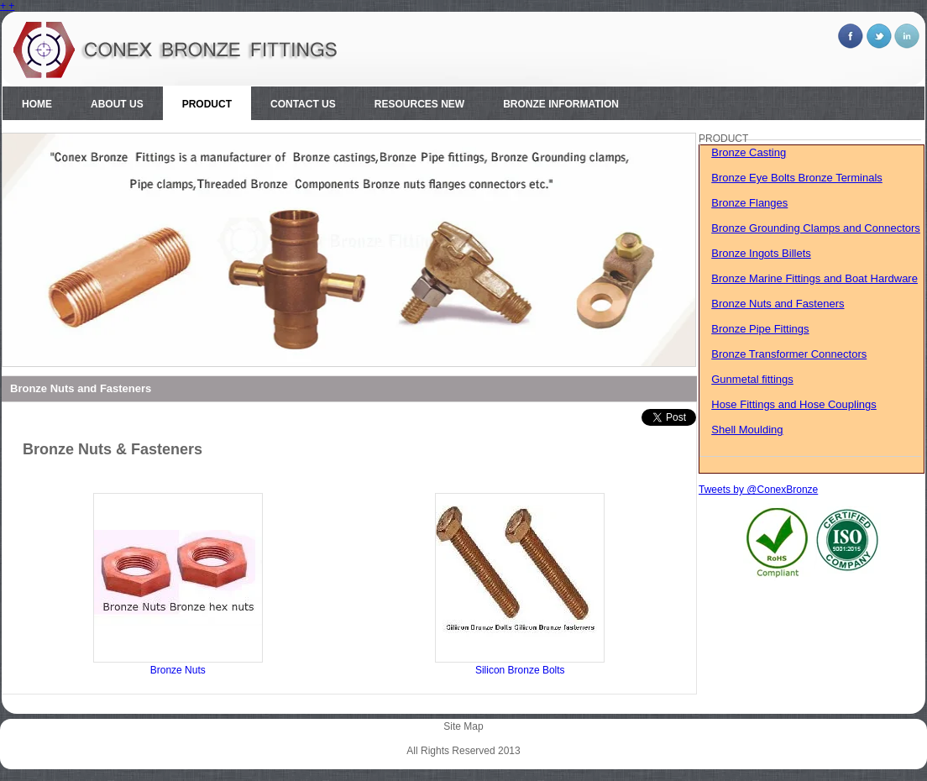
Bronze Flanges (749, 203)
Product (207, 104)
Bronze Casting (748, 152)
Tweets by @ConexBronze (758, 489)
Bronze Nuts (178, 670)
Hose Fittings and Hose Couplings (794, 404)
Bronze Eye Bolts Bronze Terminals (796, 177)
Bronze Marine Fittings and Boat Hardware (814, 278)
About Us (117, 104)
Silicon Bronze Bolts (520, 670)
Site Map (463, 726)
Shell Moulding (747, 429)
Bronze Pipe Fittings (760, 328)
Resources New (419, 104)
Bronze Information (561, 104)
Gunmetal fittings (752, 379)
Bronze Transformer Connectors (789, 354)
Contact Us (303, 104)
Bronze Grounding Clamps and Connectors (815, 228)
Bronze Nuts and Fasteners (777, 303)
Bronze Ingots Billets (761, 253)
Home (37, 104)
